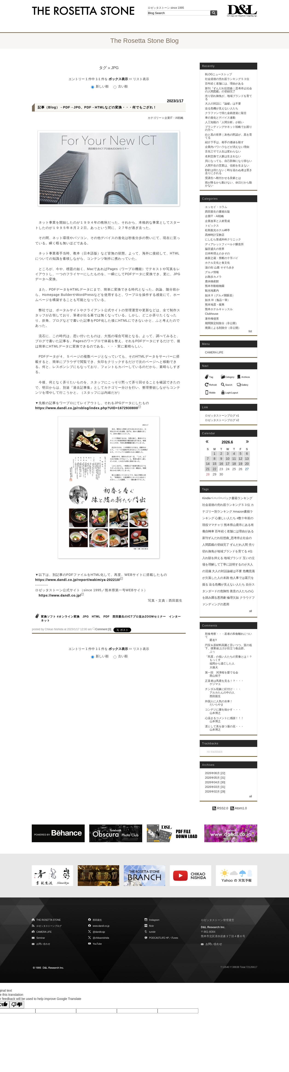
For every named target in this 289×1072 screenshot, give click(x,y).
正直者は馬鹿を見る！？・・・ (224, 680)
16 (221, 464)
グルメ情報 (212, 272)
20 (247, 464)
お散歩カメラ (213, 276)
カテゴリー (155, 117)
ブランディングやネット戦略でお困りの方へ (228, 128)
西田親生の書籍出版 (217, 211)
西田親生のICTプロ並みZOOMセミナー (139, 616)
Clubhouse (211, 313)
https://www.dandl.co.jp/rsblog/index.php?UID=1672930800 (86, 408)
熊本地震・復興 (214, 304)
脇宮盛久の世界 (214, 249)
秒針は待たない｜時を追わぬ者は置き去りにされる (228, 172)
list (250, 331)
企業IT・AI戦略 (174, 117)
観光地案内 (212, 290)
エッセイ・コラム (216, 207)
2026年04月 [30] (215, 782)
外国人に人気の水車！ (219, 701)
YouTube (97, 944)
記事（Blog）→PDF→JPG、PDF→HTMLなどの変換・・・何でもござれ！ (97, 107)
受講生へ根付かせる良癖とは (223, 178)
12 (240, 458)
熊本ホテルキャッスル (219, 309)
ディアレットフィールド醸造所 (224, 244)
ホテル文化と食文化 (217, 262)
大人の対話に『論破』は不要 (223, 103)
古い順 (120, 86)
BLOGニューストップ (218, 74)
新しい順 (100, 86)
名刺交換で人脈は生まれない (223, 156)
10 (228, 458)
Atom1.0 (238, 808)
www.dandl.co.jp (101, 926)
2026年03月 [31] (215, 787)
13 (247, 458)
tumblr (152, 932)
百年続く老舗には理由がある (234, 531)
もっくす (215, 659)
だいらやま (216, 704)
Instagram (154, 920)
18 (234, 464)
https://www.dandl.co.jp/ (60, 595)
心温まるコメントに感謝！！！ (224, 718)
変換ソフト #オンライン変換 (60, 616)
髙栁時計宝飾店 (214, 234)
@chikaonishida (101, 938)
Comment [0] (103, 629)
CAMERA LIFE (214, 352)
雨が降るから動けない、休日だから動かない (228, 184)
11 (234, 458)
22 (214, 469)
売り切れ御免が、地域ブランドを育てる (228, 97)
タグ (103, 68)
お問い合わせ (43, 944)
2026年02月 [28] (215, 791)
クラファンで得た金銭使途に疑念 (225, 113)
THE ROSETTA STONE (48, 920)
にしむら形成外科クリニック (223, 239)
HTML (96, 616)
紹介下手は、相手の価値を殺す (224, 142)
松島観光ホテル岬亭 (217, 230)
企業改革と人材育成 (217, 221)
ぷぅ (212, 651)
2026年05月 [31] (215, 777)
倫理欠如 (233, 597)
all (250, 611)
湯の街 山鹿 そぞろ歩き (219, 267)
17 (228, 464)
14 (208, 464)
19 (240, 464)
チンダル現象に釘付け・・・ (223, 689)
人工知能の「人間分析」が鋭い (224, 122)
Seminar (40, 938)
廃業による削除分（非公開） (223, 327)
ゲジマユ (215, 684)
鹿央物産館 (212, 281)
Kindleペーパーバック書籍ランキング (227, 498)
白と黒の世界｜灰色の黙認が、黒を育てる (228, 136)
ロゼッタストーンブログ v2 (222, 420)
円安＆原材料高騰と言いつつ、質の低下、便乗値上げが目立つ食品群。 (228, 647)
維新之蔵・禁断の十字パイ (221, 258)
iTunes (174, 938)
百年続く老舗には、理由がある (224, 83)
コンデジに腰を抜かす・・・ (223, 709)
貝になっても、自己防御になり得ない (228, 161)
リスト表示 (141, 79)
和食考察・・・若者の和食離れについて (228, 635)
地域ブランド (233, 558)
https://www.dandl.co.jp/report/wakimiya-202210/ (77, 580)
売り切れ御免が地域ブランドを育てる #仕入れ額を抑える (228, 551)
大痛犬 (214, 667)
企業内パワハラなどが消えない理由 (227, 147)
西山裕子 (215, 675)
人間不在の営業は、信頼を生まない (227, 165)
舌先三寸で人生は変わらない (223, 151)
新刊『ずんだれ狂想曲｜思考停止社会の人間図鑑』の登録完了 (228, 90)
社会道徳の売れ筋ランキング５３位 (227, 79)
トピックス (212, 225)
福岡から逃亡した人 (222, 663)
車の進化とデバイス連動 (220, 117)
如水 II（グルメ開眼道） (220, 295)
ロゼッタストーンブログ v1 (222, 415)
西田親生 (215, 696)
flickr (151, 926)
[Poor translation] (16, 1004)
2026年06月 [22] (215, 773)
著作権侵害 (212, 318)
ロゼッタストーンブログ (49, 926)
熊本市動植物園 (214, 286)
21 (208, 469)
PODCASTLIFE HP (159, 938)
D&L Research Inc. (213, 927)
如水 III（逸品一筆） (217, 300)
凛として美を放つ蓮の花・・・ (224, 726)
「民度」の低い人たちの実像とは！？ (228, 656)
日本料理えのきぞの (217, 253)
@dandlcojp (99, 932)
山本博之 (215, 713)
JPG (86, 616)
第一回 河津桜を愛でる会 (221, 672)
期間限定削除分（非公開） (221, 323)
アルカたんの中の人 (222, 692)
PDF (106, 616)
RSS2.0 (220, 808)
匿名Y (213, 640)
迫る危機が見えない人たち (221, 108)
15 (214, 464)
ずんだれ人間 (239, 544)
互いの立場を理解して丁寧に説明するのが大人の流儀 (228, 564)
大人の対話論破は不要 (227, 571)
